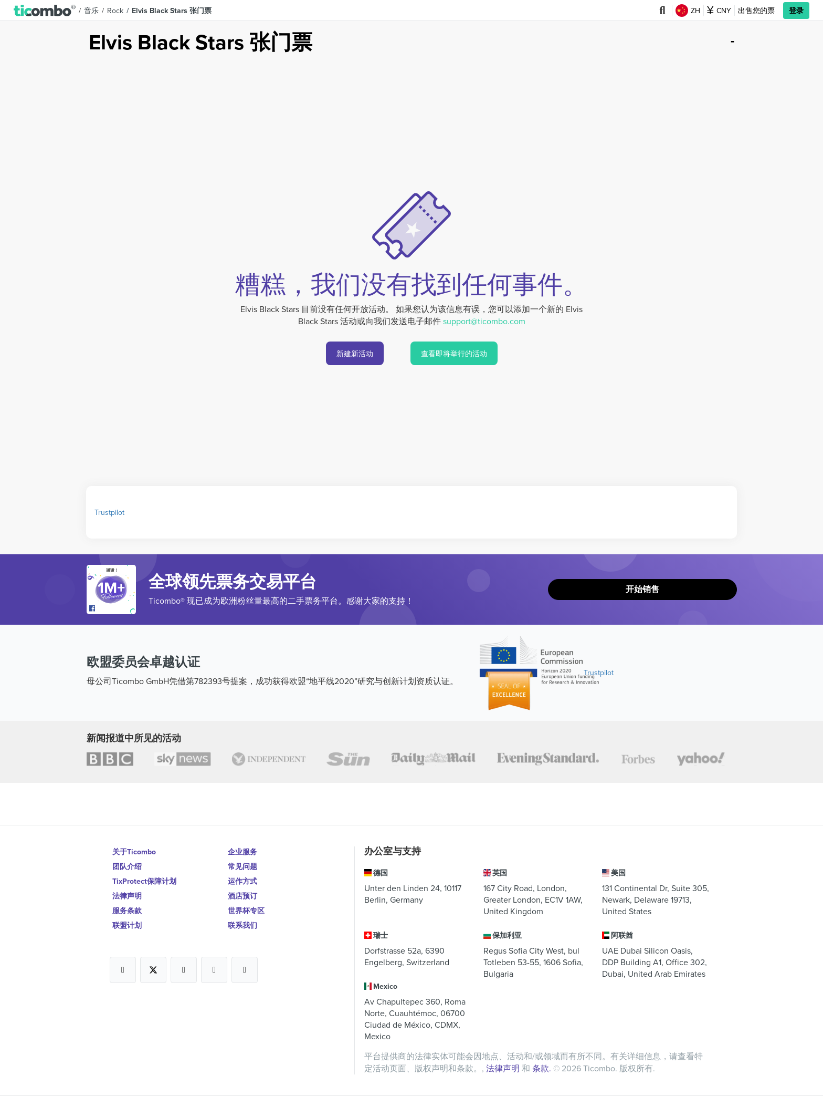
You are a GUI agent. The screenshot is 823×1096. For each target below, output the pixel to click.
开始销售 (642, 589)
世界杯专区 (246, 910)
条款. (542, 1068)
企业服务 (242, 851)
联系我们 (242, 925)
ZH (688, 10)
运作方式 (242, 881)
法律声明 (127, 896)
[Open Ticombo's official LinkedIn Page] (244, 970)
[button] (45, 10)
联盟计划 (127, 925)
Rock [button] (115, 10)
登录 (796, 10)
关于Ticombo (134, 851)
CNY (719, 10)
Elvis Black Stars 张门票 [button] (172, 10)
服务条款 (127, 910)
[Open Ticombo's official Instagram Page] (184, 970)
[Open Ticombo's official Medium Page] (214, 970)
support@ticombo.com (484, 321)
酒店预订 (242, 896)
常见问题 (242, 866)
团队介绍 (127, 866)
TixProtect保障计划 (144, 881)
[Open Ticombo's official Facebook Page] (112, 609)
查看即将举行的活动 (454, 353)
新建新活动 (354, 353)
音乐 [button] (91, 10)
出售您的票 (756, 10)
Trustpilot (109, 512)
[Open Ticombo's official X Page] (153, 970)
